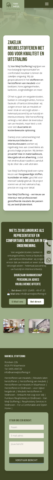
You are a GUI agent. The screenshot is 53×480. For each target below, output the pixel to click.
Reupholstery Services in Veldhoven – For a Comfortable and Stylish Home (26, 405)
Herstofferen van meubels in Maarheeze (25, 384)
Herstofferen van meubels (18, 377)
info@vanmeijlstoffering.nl (33, 293)
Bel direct (35, 301)
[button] (13, 326)
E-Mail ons (17, 301)
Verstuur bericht (26, 460)
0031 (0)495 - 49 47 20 (33, 290)
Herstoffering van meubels (33, 381)
